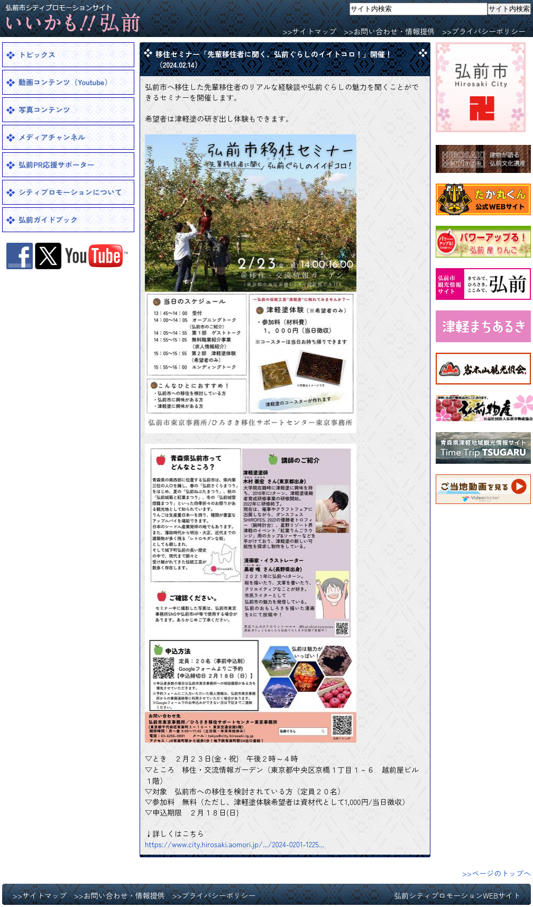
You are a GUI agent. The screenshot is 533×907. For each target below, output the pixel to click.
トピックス (37, 54)
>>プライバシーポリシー (484, 31)
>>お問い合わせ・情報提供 (389, 31)
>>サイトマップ (309, 31)
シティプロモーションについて (70, 192)
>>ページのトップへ (496, 873)
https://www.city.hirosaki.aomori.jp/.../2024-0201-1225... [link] (234, 844)
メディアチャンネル (52, 137)
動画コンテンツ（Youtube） (65, 82)
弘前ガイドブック (48, 219)
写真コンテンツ (44, 109)
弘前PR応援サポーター (57, 164)
